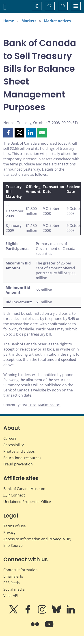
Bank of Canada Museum (24, 488)
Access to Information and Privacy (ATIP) (37, 539)
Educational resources (22, 457)
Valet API (10, 595)
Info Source (13, 545)
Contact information (20, 569)
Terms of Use (14, 526)
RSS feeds (11, 582)
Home (8, 20)
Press (32, 405)
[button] (8, 132)
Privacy (9, 532)
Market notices (57, 20)
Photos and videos (19, 451)
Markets (29, 20)
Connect (14, 495)
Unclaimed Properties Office (27, 501)
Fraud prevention (18, 464)
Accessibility (13, 444)
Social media (14, 589)
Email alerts (13, 576)
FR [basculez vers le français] (62, 5)
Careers (10, 438)
